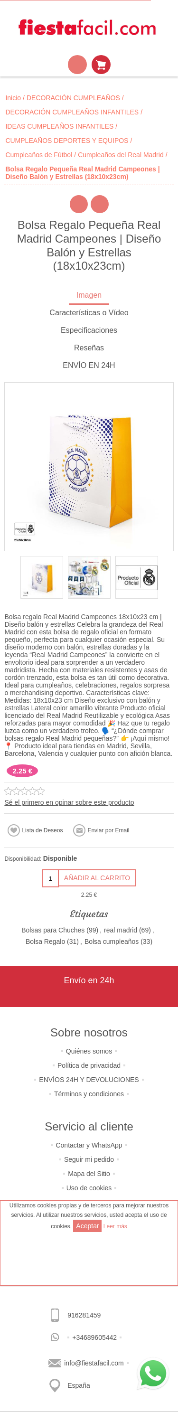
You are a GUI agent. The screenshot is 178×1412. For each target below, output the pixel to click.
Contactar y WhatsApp (89, 1145)
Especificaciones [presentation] (89, 330)
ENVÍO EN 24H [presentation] (89, 365)
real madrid (120, 930)
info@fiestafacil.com (93, 1363)
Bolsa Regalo (45, 941)
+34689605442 (94, 1337)
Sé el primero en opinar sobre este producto (69, 802)
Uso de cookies (89, 1188)
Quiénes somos (89, 1051)
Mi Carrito (101, 64)
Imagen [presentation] (89, 295)
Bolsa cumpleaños (111, 941)
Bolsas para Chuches (52, 930)
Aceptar (87, 1226)
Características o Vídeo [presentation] (88, 313)
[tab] (88, 296)
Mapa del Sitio (89, 1173)
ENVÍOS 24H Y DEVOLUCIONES (89, 1079)
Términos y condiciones (89, 1094)
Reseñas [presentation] (89, 348)
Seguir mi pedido (89, 1159)
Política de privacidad (89, 1065)
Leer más (115, 1226)
